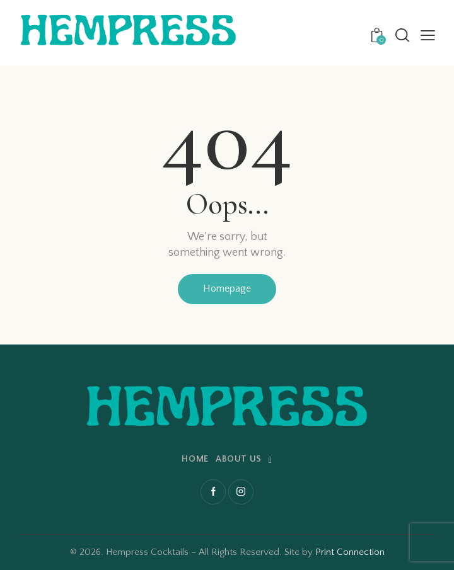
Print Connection (350, 552)
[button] (428, 35)
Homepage (227, 288)
